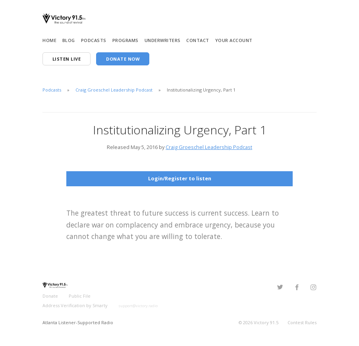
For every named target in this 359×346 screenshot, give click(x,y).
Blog (68, 40)
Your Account (234, 40)
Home (49, 40)
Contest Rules (302, 322)
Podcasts (93, 40)
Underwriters (163, 40)
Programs (125, 40)
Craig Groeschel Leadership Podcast (113, 90)
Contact (197, 40)
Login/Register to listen (179, 178)
